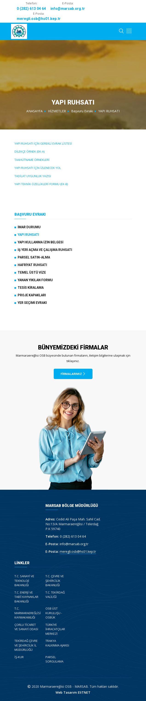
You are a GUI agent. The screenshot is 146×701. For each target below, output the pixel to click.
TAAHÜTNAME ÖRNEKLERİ (32, 160)
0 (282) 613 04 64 (31, 8)
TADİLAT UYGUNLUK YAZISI (32, 176)
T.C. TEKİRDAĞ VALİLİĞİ (55, 594)
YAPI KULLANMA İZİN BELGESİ (40, 242)
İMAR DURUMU (29, 227)
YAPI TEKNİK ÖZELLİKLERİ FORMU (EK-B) (41, 184)
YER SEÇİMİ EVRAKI (32, 303)
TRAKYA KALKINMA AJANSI (57, 643)
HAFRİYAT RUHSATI (32, 265)
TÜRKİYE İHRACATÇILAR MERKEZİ (55, 629)
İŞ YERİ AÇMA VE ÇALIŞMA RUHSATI (45, 250)
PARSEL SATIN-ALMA (34, 257)
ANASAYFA (34, 111)
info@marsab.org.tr (68, 8)
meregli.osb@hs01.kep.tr (39, 18)
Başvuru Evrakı (82, 111)
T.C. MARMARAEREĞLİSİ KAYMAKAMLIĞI (27, 612)
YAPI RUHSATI (28, 234)
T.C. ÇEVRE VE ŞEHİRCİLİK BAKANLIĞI (54, 580)
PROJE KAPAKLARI (32, 295)
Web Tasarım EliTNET (73, 692)
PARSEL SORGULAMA (54, 659)
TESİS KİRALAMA (31, 287)
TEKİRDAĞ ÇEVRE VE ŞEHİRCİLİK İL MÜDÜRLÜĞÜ (26, 645)
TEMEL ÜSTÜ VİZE (32, 272)
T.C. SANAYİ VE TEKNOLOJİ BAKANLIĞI (24, 580)
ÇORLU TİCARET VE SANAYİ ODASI (26, 627)
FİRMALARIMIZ (73, 374)
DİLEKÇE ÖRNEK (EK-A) (29, 151)
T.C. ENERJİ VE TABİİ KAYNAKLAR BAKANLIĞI (26, 596)
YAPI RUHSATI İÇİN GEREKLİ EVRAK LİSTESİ (43, 143)
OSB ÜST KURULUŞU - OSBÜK (53, 612)
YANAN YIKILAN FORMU (35, 280)
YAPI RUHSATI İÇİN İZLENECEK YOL (37, 168)
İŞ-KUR (19, 657)
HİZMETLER (57, 111)
